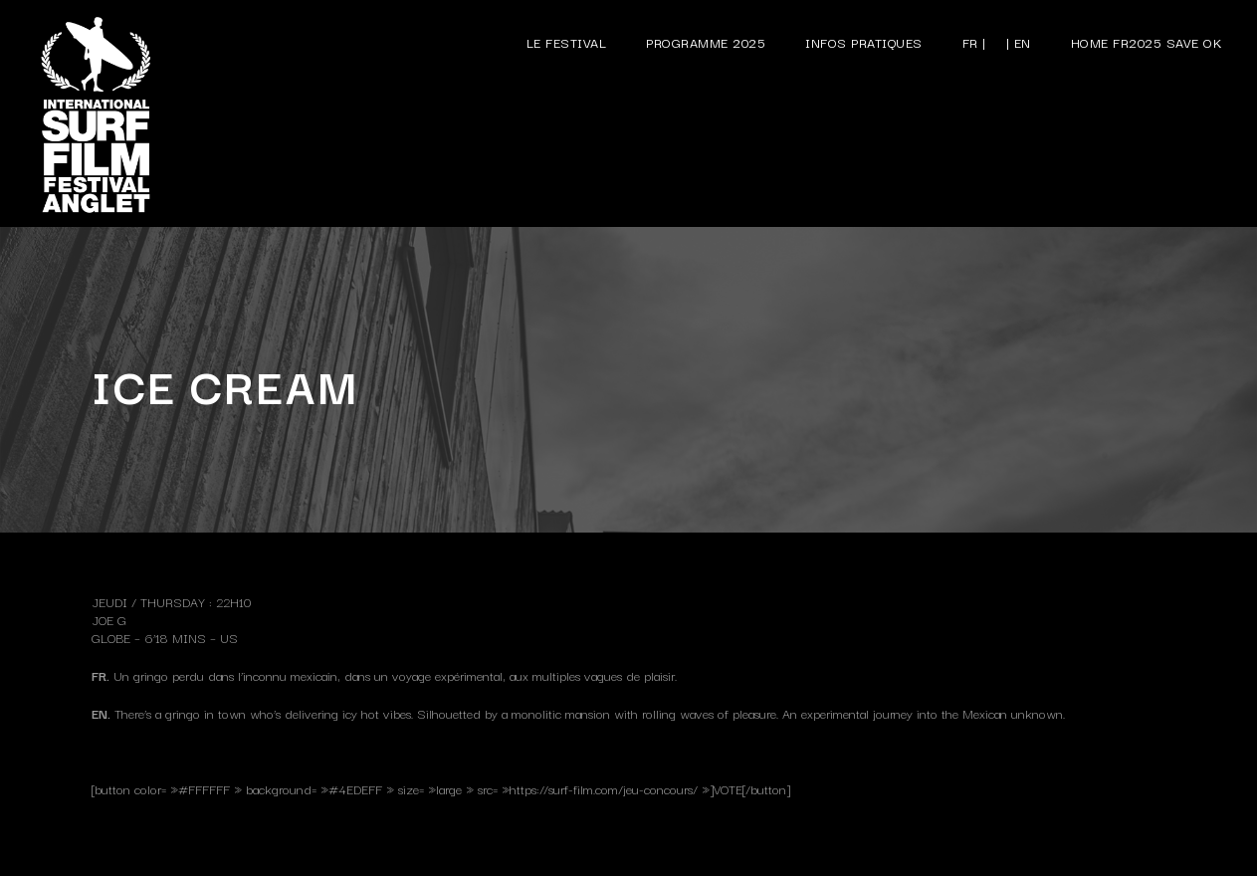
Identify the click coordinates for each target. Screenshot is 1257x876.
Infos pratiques (864, 42)
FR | (974, 42)
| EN (1018, 42)
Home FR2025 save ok (1147, 42)
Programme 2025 (705, 42)
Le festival (566, 42)
